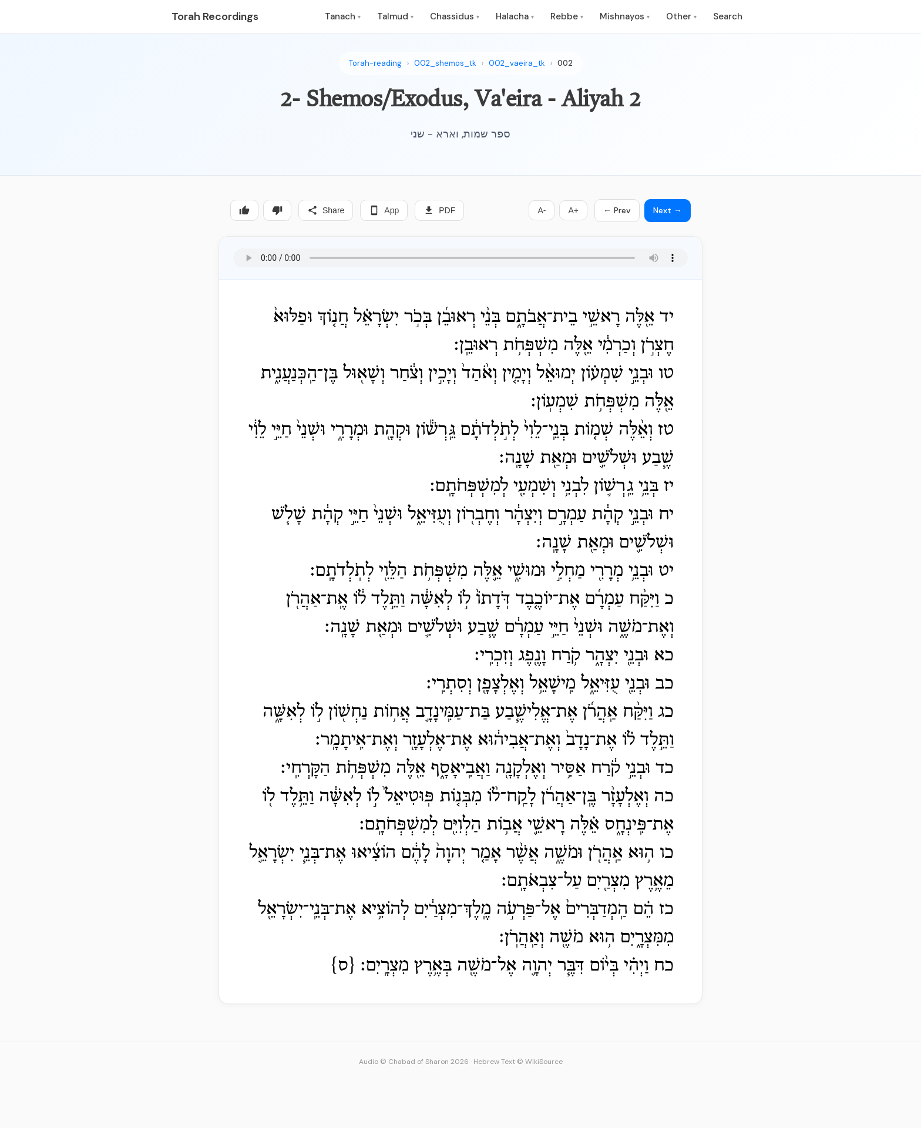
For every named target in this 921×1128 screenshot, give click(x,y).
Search (727, 16)
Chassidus (454, 16)
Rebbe (566, 16)
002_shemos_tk (445, 63)
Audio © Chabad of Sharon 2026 (414, 1061)
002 (565, 63)
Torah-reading (375, 63)
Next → (667, 210)
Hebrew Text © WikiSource (518, 1061)
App (384, 210)
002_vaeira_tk (517, 63)
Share (325, 210)
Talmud (395, 16)
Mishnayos (625, 16)
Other (681, 16)
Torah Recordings (215, 16)
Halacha (515, 16)
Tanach (343, 16)
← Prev (617, 210)
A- (541, 210)
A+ (573, 210)
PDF (439, 210)
